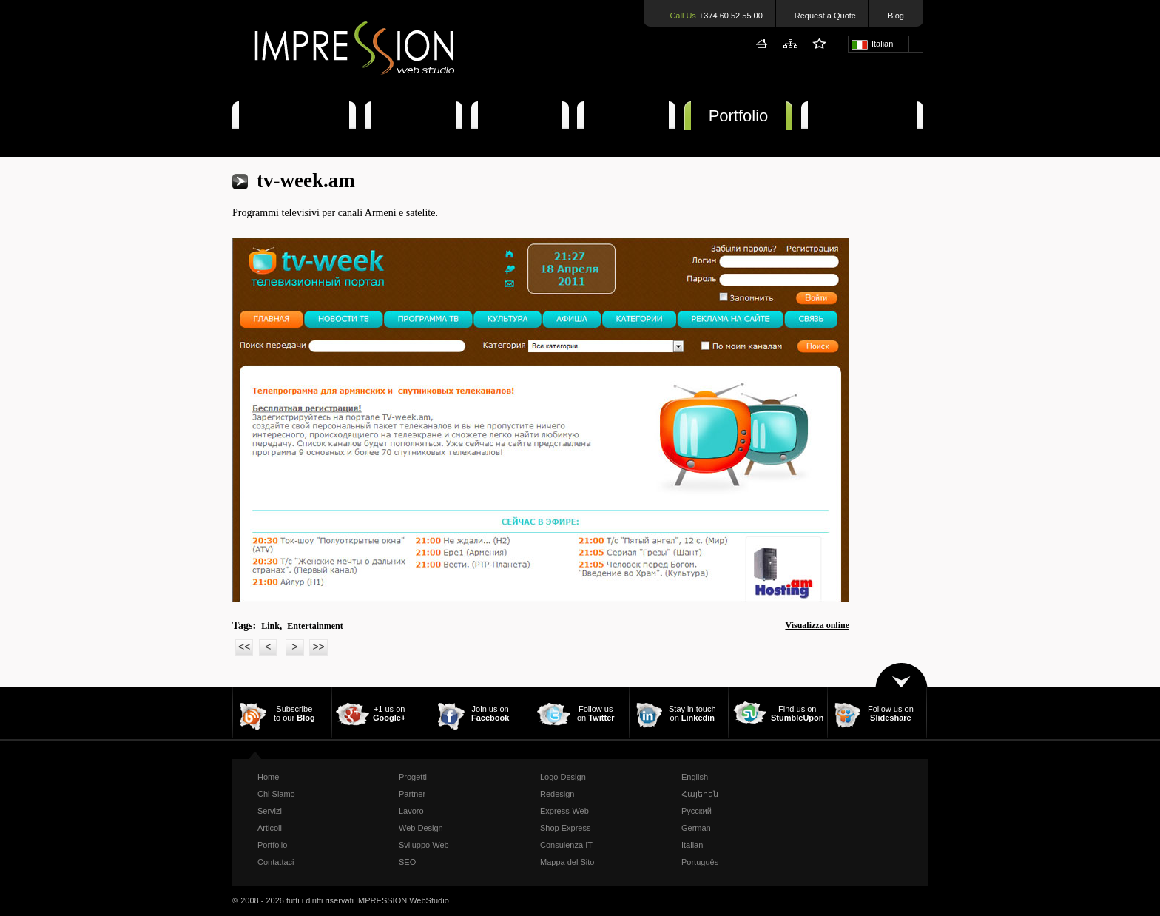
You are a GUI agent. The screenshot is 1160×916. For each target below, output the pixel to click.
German (696, 828)
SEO (407, 862)
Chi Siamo (294, 116)
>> (318, 647)
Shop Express (565, 828)
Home (268, 776)
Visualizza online (817, 625)
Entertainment (315, 626)
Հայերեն (699, 793)
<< (244, 647)
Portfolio (739, 116)
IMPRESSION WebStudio (402, 900)
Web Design (421, 828)
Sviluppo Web (424, 845)
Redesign (557, 793)
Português (699, 862)
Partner (412, 793)
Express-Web (564, 810)
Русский (696, 810)
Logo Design (563, 776)
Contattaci (862, 116)
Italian (692, 845)
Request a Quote (825, 15)
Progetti (413, 776)
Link (270, 626)
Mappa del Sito (567, 862)
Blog (896, 15)
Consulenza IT (566, 845)
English (694, 776)
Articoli (520, 116)
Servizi (413, 116)
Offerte (626, 116)
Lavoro (411, 810)
